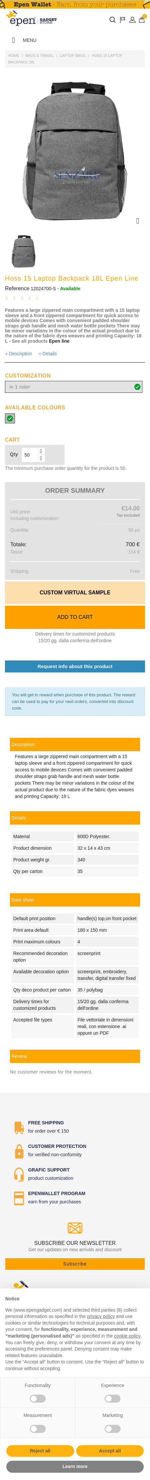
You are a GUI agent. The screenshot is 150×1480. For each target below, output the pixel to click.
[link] (75, 900)
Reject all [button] (40, 1450)
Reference (17, 288)
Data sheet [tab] (23, 900)
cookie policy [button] (127, 1336)
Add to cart (75, 617)
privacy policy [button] (101, 1316)
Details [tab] (19, 818)
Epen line (59, 341)
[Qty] (29, 455)
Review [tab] (19, 1056)
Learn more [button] (74, 1466)
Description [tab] (23, 744)
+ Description (18, 353)
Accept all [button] (110, 1450)
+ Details (48, 353)
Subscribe (75, 1263)
